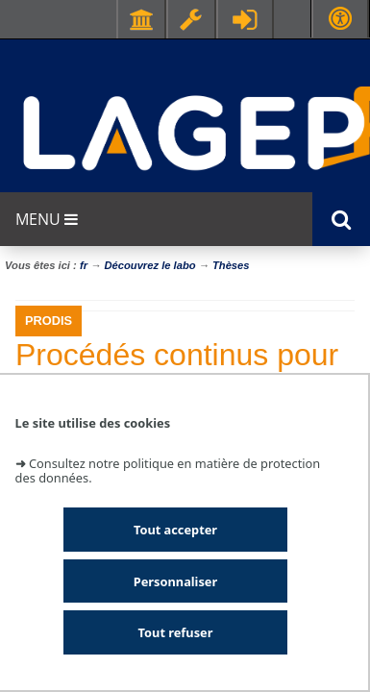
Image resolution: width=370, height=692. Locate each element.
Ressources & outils (191, 19)
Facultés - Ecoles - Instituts (141, 19)
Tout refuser (175, 632)
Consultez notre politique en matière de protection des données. (168, 470)
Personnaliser (175, 581)
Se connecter (245, 19)
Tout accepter (175, 529)
